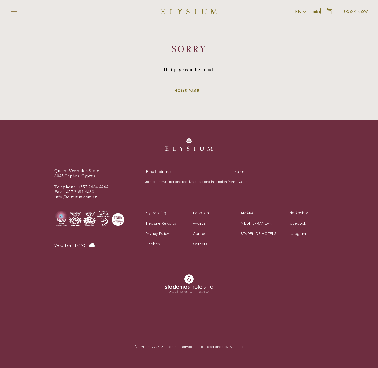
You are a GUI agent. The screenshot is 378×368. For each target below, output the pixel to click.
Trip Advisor (298, 212)
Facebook (297, 223)
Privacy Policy (157, 233)
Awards (199, 223)
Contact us (202, 233)
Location (201, 212)
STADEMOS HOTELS (258, 233)
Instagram (297, 233)
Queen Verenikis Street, (78, 171)
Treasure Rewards (161, 223)
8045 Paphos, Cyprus (74, 176)
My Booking (155, 212)
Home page (187, 90)
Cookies (152, 243)
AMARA (247, 212)
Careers (200, 243)
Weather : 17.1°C (75, 245)
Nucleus (236, 346)
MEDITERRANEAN (256, 223)
